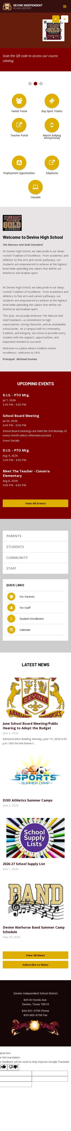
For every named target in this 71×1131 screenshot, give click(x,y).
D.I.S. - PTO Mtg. (16, 395)
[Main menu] (64, 6)
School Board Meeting (21, 416)
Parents (13, 536)
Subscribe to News (35, 964)
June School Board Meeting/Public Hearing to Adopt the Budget (30, 725)
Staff (11, 568)
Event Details (11, 440)
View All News (35, 955)
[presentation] (56, 19)
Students (15, 547)
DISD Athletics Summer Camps (27, 800)
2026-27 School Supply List (24, 864)
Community (17, 557)
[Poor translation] (13, 1067)
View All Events (35, 503)
